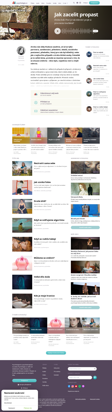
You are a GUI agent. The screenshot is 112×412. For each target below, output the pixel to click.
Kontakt (56, 375)
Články (32, 3)
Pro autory (57, 371)
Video (42, 3)
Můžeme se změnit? (44, 257)
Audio (37, 3)
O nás (64, 3)
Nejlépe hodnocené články (56, 353)
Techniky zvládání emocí (90, 140)
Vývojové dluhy (77, 197)
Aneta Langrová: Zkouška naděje (83, 275)
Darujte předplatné (24, 384)
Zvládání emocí (77, 175)
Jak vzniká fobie (98, 78)
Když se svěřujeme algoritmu (49, 220)
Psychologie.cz (19, 2)
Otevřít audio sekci (85, 227)
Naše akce (45, 385)
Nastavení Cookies (95, 399)
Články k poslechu (92, 47)
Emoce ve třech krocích (71, 140)
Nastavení (11, 408)
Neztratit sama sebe (99, 65)
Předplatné (94, 3)
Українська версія (73, 391)
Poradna (48, 3)
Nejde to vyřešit (54, 140)
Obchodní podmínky (80, 399)
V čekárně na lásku (72, 330)
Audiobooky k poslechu (79, 158)
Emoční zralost (36, 140)
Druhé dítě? (40, 201)
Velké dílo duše (42, 276)
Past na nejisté (98, 52)
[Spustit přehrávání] (57, 31)
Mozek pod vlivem (78, 219)
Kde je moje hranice (44, 295)
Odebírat (95, 377)
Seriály (54, 3)
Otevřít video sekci (85, 307)
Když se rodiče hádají (100, 107)
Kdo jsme (56, 368)
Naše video (74, 234)
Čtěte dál (15, 158)
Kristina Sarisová (21, 57)
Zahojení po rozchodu (18, 140)
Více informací (8, 403)
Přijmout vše (28, 408)
